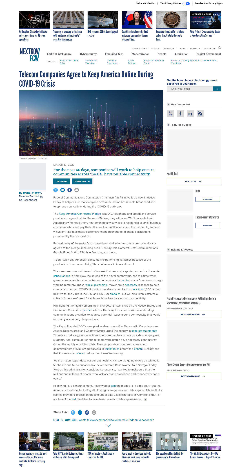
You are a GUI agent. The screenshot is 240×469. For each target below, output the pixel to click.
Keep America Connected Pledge (80, 214)
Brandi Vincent (32, 193)
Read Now (194, 181)
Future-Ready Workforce (207, 217)
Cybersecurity (88, 54)
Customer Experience (112, 62)
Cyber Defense (132, 62)
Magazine (168, 48)
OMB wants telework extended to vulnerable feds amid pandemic (113, 420)
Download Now (194, 314)
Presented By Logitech (180, 308)
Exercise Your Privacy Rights (209, 3)
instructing (123, 280)
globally (115, 294)
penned (87, 310)
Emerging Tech (114, 54)
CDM (197, 191)
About (182, 48)
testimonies (112, 349)
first (74, 399)
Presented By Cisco (178, 370)
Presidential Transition (91, 62)
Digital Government (209, 54)
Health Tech (172, 173)
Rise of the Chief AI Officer (69, 62)
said (113, 386)
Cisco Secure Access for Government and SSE (188, 365)
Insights (195, 48)
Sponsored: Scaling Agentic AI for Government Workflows (194, 62)
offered (80, 353)
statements (150, 331)
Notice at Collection (145, 3)
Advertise (209, 48)
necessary (131, 285)
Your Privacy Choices (175, 3)
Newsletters (139, 48)
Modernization (141, 54)
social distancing (96, 285)
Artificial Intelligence (59, 54)
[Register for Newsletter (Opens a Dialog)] (217, 88)
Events (155, 48)
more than (137, 289)
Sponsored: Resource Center (154, 62)
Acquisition (181, 54)
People (162, 54)
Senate (138, 349)
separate (137, 331)
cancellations (61, 276)
